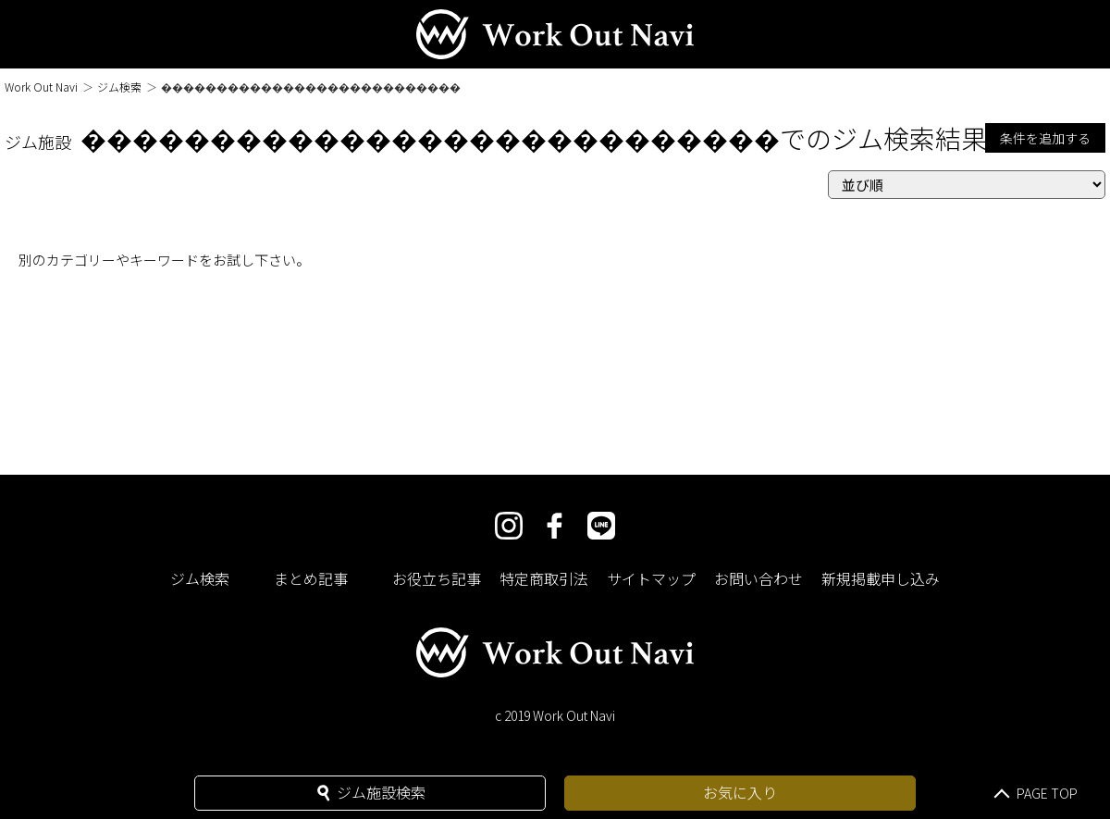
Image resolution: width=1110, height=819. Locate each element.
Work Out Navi (41, 86)
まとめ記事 (311, 578)
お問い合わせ (758, 578)
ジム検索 (119, 86)
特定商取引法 (544, 578)
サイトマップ (651, 578)
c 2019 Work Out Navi (555, 715)
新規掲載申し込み (880, 578)
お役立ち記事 (436, 578)
